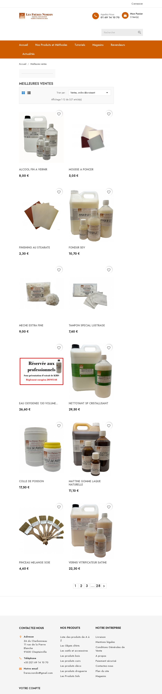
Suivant (134, 554)
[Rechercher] (122, 32)
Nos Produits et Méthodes (53, 45)
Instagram (87, 673)
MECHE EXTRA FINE (64, 303)
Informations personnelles (122, 609)
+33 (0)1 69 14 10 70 (35, 642)
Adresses (120, 626)
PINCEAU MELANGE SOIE (68, 530)
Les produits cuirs (62, 635)
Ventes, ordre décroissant (119, 81)
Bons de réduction (125, 631)
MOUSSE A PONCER (111, 154)
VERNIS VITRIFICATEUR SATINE (118, 530)
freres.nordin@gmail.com (36, 654)
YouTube (75, 673)
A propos (89, 626)
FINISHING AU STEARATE (67, 228)
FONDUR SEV (107, 228)
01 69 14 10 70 (108, 17)
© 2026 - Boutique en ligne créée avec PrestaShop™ (49, 686)
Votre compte (125, 598)
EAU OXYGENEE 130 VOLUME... (71, 378)
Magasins (99, 45)
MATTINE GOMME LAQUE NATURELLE (115, 454)
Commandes (122, 616)
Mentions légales (93, 612)
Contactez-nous (92, 636)
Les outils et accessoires (59, 622)
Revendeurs (119, 45)
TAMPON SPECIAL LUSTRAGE (117, 303)
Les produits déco (62, 640)
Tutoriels (81, 45)
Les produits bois (62, 629)
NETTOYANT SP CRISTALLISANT (119, 378)
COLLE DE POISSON (64, 452)
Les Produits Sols (62, 653)
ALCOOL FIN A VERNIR (66, 154)
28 (129, 554)
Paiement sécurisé (94, 631)
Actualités (30, 54)
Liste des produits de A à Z (64, 609)
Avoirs (118, 621)
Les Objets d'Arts (61, 616)
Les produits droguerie (59, 646)
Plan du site (90, 641)
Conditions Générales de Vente (96, 619)
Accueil (25, 45)
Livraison (89, 607)
